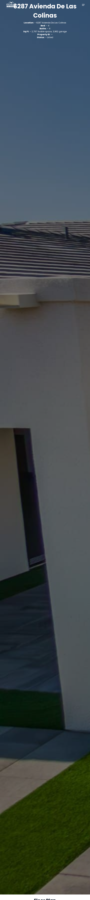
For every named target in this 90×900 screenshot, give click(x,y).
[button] (83, 5)
